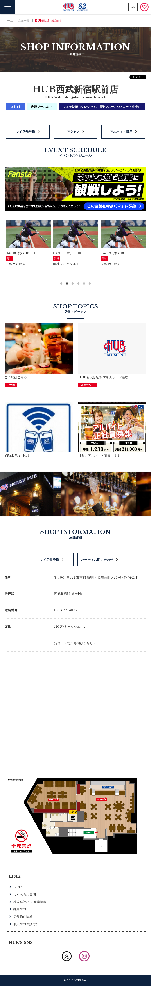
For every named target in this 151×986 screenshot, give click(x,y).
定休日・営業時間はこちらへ (75, 643)
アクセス (73, 132)
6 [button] (90, 283)
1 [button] (61, 283)
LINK (18, 887)
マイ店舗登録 (25, 132)
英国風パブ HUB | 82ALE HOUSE (75, 7)
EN (133, 7)
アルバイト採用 (121, 132)
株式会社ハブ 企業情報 (30, 902)
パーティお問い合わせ (97, 560)
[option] (28, 243)
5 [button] (84, 283)
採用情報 (19, 909)
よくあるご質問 (24, 894)
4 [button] (78, 283)
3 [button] (72, 283)
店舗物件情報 (23, 917)
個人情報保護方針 (26, 924)
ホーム (9, 20)
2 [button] (67, 283)
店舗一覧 (23, 20)
